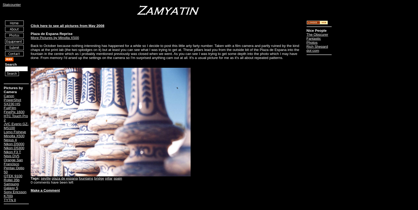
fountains (86, 178)
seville (46, 178)
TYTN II (10, 200)
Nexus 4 (10, 140)
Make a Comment (45, 190)
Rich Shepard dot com (317, 49)
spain (118, 178)
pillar (108, 178)
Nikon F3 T (12, 152)
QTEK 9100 (13, 176)
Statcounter (12, 5)
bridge (99, 178)
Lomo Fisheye (15, 132)
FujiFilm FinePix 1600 (14, 110)
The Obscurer (317, 35)
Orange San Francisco (13, 162)
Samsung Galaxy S (11, 186)
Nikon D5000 (14, 144)
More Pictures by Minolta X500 (55, 38)
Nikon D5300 (14, 148)
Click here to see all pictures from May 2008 (67, 26)
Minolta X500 (14, 136)
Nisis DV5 (11, 156)
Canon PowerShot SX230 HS (12, 100)
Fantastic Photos (314, 41)
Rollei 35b (11, 180)
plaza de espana (65, 178)
